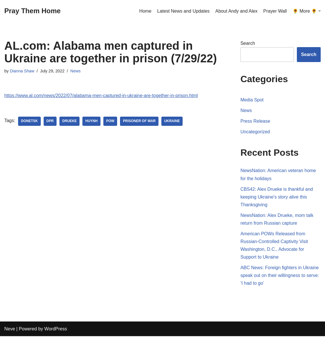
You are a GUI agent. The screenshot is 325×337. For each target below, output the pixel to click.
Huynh (92, 121)
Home (145, 11)
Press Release (255, 121)
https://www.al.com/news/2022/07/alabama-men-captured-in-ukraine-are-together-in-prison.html (101, 95)
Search (247, 43)
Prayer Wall (275, 11)
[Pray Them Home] (32, 11)
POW (111, 121)
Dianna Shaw (22, 71)
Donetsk (29, 121)
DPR (50, 121)
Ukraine (172, 121)
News (75, 71)
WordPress (55, 329)
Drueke (69, 121)
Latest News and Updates (183, 11)
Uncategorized (255, 132)
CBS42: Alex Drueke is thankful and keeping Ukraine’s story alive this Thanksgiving (276, 197)
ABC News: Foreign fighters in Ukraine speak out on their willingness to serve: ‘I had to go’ (279, 276)
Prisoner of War (139, 121)
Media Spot (252, 99)
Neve (9, 329)
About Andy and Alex (236, 11)
